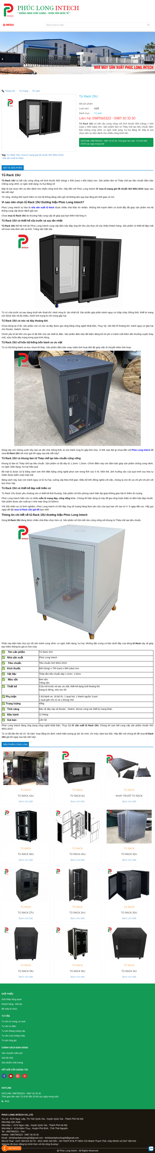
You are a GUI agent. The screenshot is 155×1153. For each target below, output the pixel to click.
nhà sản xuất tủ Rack (12, 158)
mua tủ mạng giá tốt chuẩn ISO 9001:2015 (42, 155)
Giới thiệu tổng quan (12, 999)
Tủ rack (36, 91)
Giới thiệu (7, 994)
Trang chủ (8, 91)
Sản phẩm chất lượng (12, 1062)
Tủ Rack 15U (13, 155)
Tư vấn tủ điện (9, 1026)
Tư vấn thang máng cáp (13, 1031)
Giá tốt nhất (7, 1058)
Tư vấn (6, 1016)
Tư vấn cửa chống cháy (13, 1035)
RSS (7, 1101)
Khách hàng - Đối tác (12, 1004)
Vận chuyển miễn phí (12, 1053)
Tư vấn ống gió (9, 1040)
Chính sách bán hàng (15, 1047)
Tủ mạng (23, 91)
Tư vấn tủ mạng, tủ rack (13, 1021)
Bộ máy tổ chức (9, 1009)
